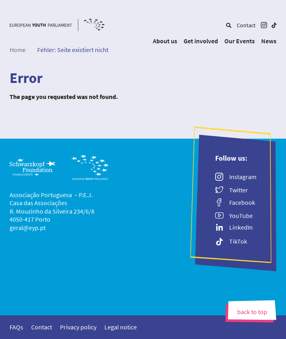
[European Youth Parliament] (57, 25)
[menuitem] (228, 25)
